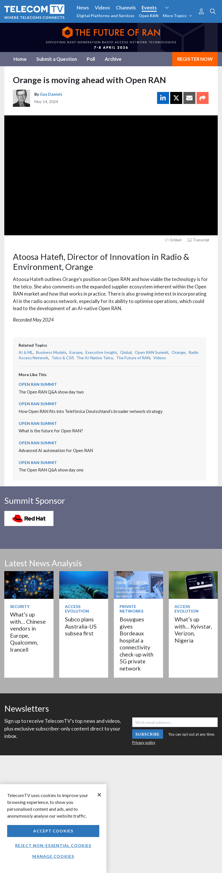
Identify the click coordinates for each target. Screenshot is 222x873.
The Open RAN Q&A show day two (51, 391)
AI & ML (26, 352)
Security (19, 606)
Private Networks (131, 609)
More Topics (177, 15)
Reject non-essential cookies (53, 845)
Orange (178, 352)
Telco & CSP (62, 357)
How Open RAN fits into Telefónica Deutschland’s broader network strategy (91, 411)
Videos (102, 8)
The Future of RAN (133, 357)
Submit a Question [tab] (56, 59)
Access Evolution (77, 609)
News (83, 8)
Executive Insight (101, 352)
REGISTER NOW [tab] (195, 59)
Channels (126, 8)
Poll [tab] (91, 59)
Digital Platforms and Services (105, 15)
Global (126, 352)
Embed (173, 240)
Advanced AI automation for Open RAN (56, 450)
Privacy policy (143, 742)
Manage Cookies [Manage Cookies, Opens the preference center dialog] (53, 856)
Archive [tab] (113, 59)
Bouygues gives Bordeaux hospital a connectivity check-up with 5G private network (136, 643)
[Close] (99, 794)
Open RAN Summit (152, 352)
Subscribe (147, 734)
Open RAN (148, 15)
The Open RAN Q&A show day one (51, 469)
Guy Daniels (51, 94)
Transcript (198, 240)
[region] (53, 828)
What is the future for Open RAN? (51, 430)
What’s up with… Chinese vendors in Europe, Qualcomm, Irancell (28, 632)
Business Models (51, 352)
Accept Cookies (53, 830)
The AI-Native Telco (94, 357)
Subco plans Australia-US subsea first (81, 626)
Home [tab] (20, 59)
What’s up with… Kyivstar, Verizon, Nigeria (193, 629)
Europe (76, 352)
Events (149, 8)
